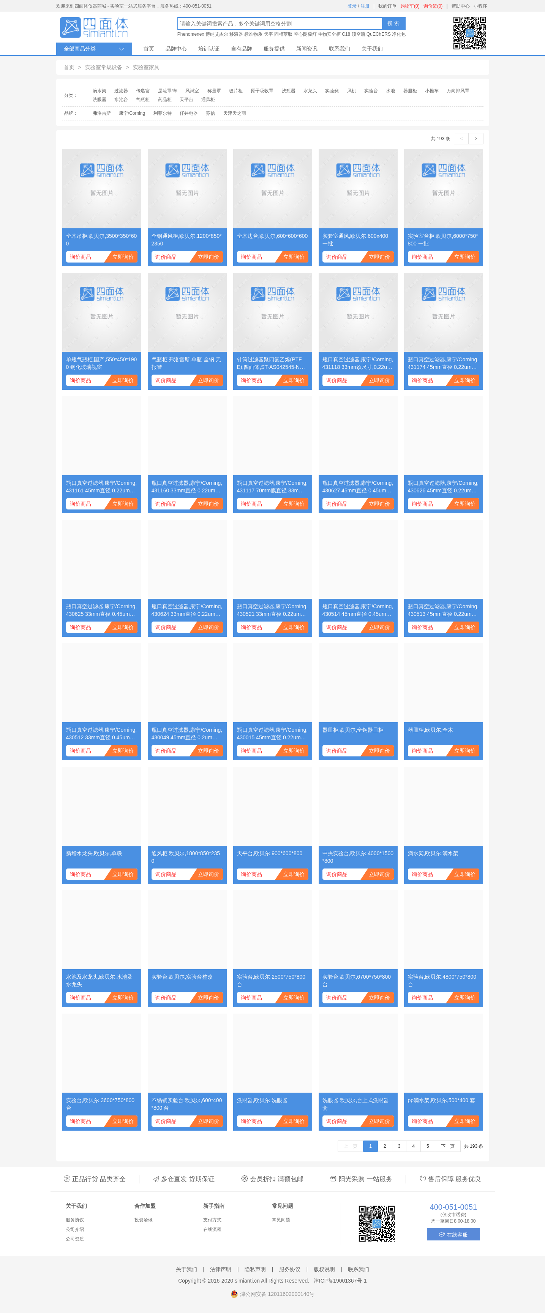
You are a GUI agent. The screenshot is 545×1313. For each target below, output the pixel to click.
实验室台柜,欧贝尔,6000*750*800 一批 (443, 240)
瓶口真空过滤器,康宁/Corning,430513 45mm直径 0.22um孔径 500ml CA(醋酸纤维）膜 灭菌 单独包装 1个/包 (443, 610)
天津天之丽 (234, 113)
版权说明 (324, 1269)
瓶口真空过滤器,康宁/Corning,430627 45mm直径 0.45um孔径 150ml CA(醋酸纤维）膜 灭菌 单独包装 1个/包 (357, 487)
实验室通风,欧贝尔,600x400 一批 (355, 240)
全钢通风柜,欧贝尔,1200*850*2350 (187, 240)
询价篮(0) (433, 6)
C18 (346, 34)
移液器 (236, 34)
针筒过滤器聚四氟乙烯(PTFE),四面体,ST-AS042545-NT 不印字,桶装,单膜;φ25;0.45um (272, 363)
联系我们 (339, 49)
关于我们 (372, 49)
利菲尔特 (162, 113)
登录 (352, 6)
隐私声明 (255, 1269)
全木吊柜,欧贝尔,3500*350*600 (101, 240)
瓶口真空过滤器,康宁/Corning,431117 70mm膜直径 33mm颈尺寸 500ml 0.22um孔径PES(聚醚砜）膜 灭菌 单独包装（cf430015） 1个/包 (272, 487)
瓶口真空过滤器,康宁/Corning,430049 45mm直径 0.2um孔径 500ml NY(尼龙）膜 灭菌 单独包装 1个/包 (187, 734)
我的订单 (387, 6)
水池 (390, 90)
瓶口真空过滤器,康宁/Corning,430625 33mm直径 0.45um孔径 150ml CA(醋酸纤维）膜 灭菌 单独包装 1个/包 (101, 610)
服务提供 (274, 49)
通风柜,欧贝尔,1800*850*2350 (186, 857)
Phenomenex (190, 34)
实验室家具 (146, 67)
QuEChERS (378, 34)
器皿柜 (410, 90)
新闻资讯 (307, 49)
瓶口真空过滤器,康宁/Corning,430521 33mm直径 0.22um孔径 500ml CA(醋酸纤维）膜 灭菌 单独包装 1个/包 (272, 610)
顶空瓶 (358, 34)
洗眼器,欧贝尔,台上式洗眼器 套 (355, 1104)
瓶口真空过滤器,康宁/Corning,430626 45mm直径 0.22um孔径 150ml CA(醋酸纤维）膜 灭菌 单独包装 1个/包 (443, 487)
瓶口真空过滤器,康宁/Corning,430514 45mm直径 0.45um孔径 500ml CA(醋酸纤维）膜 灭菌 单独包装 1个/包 (357, 610)
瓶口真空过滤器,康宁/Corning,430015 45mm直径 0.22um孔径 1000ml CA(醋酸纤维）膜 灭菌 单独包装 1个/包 (272, 734)
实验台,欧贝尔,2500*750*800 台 (271, 980)
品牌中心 (176, 49)
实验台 (371, 90)
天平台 (186, 99)
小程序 (480, 6)
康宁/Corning (132, 113)
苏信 (210, 113)
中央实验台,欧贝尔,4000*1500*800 (358, 857)
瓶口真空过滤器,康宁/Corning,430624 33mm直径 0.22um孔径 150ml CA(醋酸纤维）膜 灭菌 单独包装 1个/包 (187, 610)
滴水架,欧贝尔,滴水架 (433, 853)
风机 (351, 90)
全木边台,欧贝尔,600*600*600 (272, 236)
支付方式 (212, 1220)
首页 (149, 49)
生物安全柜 (329, 34)
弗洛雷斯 (102, 113)
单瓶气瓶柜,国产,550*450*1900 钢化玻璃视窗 (101, 363)
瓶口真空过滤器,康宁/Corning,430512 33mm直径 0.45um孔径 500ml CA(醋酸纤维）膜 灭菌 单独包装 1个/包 (101, 734)
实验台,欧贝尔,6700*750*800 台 (356, 980)
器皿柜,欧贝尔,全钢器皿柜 (353, 730)
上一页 (350, 1146)
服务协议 (75, 1220)
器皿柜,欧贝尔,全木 (430, 730)
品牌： (71, 113)
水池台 (121, 99)
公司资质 (75, 1239)
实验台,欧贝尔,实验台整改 (182, 977)
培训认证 (209, 49)
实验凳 (332, 90)
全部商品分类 (94, 49)
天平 (268, 34)
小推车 (432, 90)
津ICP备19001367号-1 (340, 1281)
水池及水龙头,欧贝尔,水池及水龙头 (99, 980)
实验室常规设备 (103, 67)
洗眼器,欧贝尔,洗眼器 (262, 1100)
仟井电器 (189, 113)
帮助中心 (461, 6)
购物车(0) (410, 6)
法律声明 (220, 1269)
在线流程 (212, 1229)
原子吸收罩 (262, 90)
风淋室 (192, 90)
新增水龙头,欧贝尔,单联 (94, 853)
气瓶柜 (143, 99)
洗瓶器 (288, 90)
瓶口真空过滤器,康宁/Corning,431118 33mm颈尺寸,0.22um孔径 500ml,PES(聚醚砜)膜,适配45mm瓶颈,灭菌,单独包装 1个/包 (357, 363)
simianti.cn (247, 1281)
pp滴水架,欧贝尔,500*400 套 (441, 1100)
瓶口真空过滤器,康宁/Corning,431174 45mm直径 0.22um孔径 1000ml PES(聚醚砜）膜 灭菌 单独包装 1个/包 (443, 363)
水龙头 (310, 90)
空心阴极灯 (305, 34)
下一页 (448, 1146)
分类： (71, 95)
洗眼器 (99, 99)
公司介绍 (75, 1229)
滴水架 (99, 90)
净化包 (399, 34)
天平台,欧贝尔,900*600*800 (270, 853)
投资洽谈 (143, 1220)
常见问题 (281, 1220)
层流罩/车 (167, 90)
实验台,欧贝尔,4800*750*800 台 (442, 980)
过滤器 (121, 90)
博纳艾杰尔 (216, 34)
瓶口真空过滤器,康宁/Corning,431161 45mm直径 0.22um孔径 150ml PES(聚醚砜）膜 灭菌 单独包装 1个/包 (101, 487)
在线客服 (453, 1234)
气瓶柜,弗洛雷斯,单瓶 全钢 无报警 (186, 363)
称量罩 (214, 90)
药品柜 (165, 99)
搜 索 (393, 23)
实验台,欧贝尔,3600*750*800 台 (100, 1104)
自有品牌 (241, 49)
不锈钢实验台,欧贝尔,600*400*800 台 (187, 1104)
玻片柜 (236, 90)
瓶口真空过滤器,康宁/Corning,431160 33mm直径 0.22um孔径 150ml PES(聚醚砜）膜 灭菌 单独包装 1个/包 (187, 487)
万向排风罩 (458, 90)
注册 (365, 6)
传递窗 (143, 90)
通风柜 (208, 99)
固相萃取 (283, 34)
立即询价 (123, 257)
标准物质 (253, 34)
